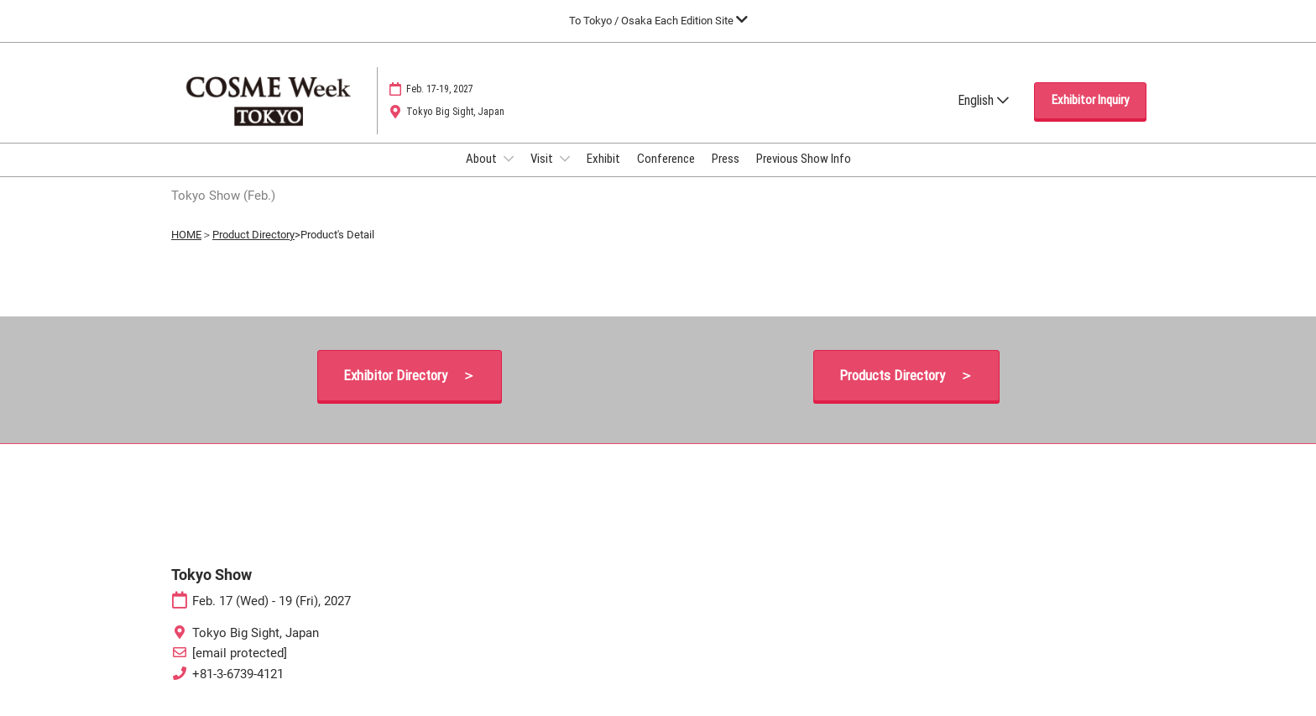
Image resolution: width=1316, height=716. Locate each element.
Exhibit (603, 158)
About (482, 158)
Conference (666, 158)
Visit (543, 158)
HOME (186, 234)
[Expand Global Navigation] (658, 21)
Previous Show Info (803, 158)
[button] (1090, 100)
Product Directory (253, 234)
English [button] (983, 100)
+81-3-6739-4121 (238, 674)
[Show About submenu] (509, 159)
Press (725, 158)
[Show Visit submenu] (565, 159)
